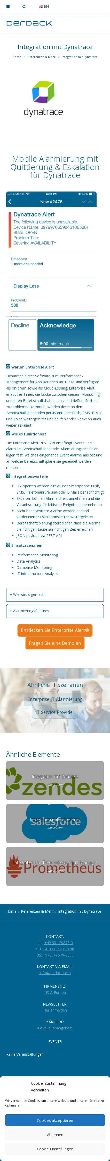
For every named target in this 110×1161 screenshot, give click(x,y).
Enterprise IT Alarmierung (55, 699)
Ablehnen (55, 1134)
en (44, 6)
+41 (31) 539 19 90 (58, 948)
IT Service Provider (55, 712)
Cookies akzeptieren (55, 1120)
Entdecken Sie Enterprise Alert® (55, 630)
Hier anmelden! (55, 1010)
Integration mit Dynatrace (80, 57)
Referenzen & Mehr (42, 57)
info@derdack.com (55, 972)
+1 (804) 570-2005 (58, 955)
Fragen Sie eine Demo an (55, 643)
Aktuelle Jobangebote (55, 1028)
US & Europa (55, 992)
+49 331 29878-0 (58, 942)
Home (16, 57)
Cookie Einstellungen (55, 1148)
